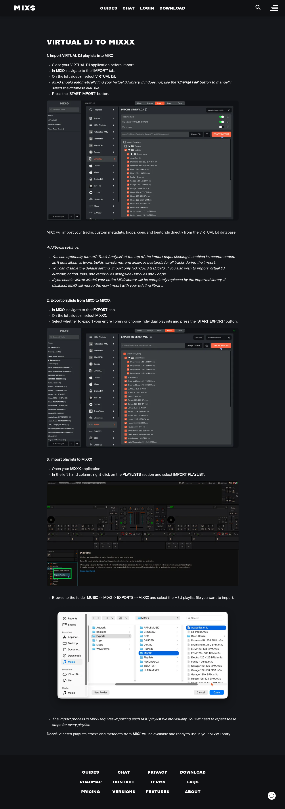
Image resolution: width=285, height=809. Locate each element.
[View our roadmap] (90, 782)
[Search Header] (258, 7)
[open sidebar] (274, 8)
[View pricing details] (90, 792)
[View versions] (124, 792)
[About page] (192, 792)
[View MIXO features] (157, 792)
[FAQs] (193, 782)
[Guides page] (90, 772)
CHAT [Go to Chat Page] (128, 8)
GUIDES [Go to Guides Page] (108, 8)
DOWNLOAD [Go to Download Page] (172, 8)
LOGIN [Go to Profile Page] (147, 8)
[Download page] (192, 772)
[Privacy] (157, 772)
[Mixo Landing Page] (24, 8)
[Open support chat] (271, 795)
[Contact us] (123, 782)
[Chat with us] (123, 772)
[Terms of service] (157, 782)
